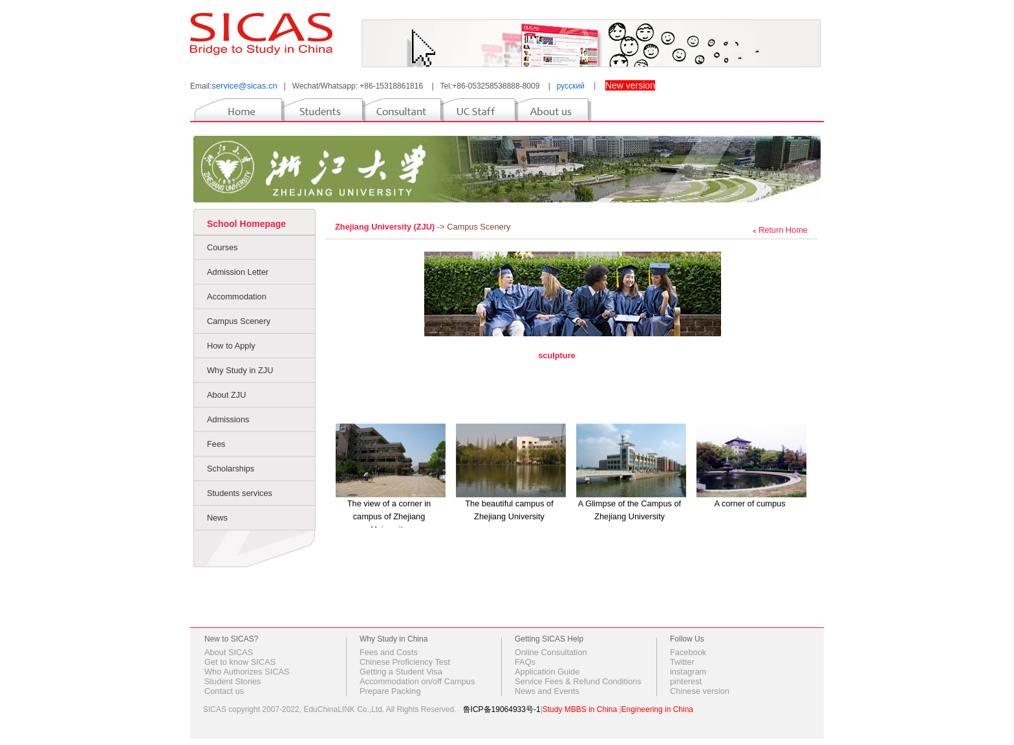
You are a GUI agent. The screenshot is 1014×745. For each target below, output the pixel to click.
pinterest (686, 681)
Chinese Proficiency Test (405, 662)
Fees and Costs (389, 652)
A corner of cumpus (749, 503)
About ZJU (226, 395)
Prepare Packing (390, 691)
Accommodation (236, 296)
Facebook (688, 652)
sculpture (557, 355)
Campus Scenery (238, 321)
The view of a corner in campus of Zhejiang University (389, 516)
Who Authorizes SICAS (247, 671)
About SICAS (228, 652)
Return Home (783, 230)
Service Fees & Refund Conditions (578, 681)
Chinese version (699, 691)
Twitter (682, 662)
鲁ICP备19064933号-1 (502, 709)
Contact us (224, 691)
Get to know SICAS (239, 662)
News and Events (547, 691)
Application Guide (547, 671)
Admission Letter (237, 272)
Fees (216, 444)
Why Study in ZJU (240, 370)
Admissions (228, 419)
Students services (239, 493)
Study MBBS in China (580, 709)
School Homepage (246, 224)
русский (571, 86)
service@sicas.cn (244, 86)
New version (630, 85)
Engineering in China (657, 709)
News (217, 518)
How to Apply (231, 346)
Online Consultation (551, 652)
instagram (688, 671)
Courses (222, 247)
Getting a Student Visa (401, 671)
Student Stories (232, 681)
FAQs (525, 662)
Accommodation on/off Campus (417, 681)
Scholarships (230, 468)
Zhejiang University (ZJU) (386, 227)
